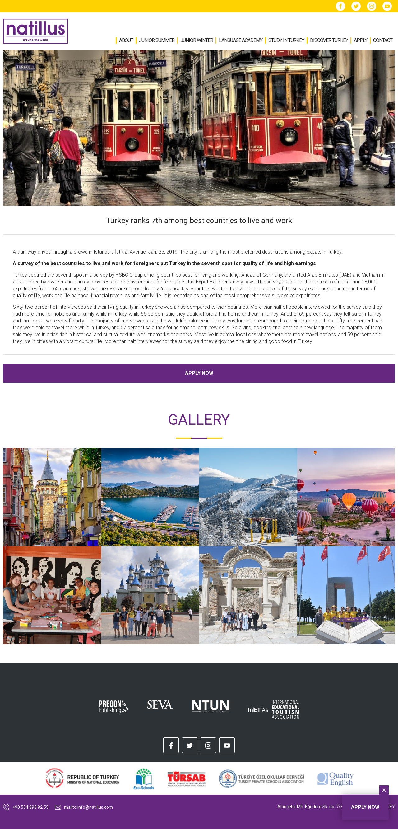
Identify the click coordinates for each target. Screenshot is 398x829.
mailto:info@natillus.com (84, 807)
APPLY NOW (199, 373)
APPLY (360, 40)
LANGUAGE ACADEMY (240, 40)
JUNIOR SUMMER (156, 40)
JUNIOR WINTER (196, 40)
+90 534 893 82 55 (26, 807)
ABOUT (126, 40)
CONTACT (382, 40)
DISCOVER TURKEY (329, 40)
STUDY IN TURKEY (286, 40)
